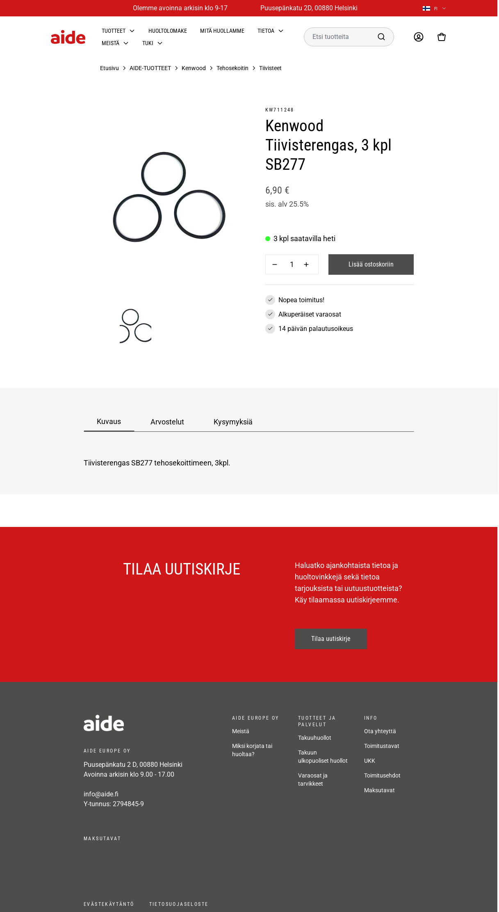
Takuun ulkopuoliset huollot (323, 756)
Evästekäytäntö (109, 904)
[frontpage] (150, 723)
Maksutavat (379, 790)
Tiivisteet (270, 68)
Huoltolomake (167, 30)
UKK (369, 760)
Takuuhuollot (314, 737)
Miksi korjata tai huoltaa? (252, 750)
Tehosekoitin (232, 68)
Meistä (110, 43)
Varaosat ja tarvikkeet (313, 779)
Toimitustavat (381, 746)
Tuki (147, 43)
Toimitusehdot (382, 775)
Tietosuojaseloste (179, 904)
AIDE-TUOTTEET (150, 68)
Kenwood (194, 68)
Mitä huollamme (222, 30)
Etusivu (109, 68)
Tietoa (265, 30)
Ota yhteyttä (380, 731)
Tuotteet (113, 30)
